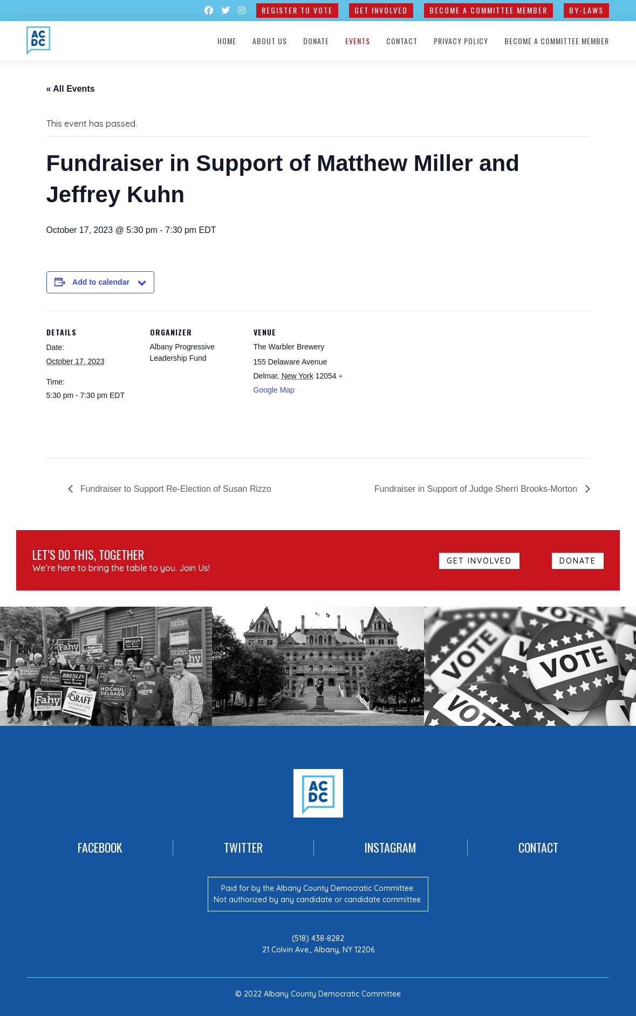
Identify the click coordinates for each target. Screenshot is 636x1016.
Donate (316, 40)
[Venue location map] (414, 385)
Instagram (390, 847)
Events (357, 40)
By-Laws (586, 10)
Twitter (243, 847)
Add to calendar (100, 282)
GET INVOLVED (381, 10)
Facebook (100, 847)
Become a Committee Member (488, 10)
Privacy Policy (461, 40)
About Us (269, 40)
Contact (402, 40)
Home (226, 40)
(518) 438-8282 (318, 938)
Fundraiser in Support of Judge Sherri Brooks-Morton (477, 488)
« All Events (70, 88)
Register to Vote (297, 10)
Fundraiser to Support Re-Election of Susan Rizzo (174, 488)
